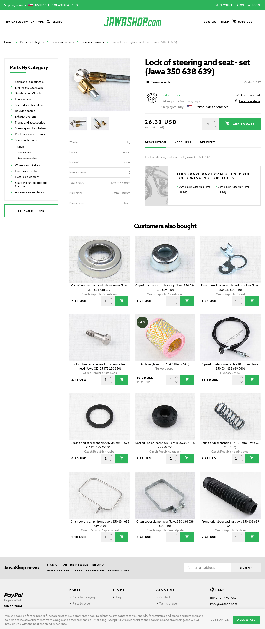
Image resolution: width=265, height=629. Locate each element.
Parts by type (81, 603)
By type (37, 22)
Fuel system (23, 99)
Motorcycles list (159, 82)
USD (77, 5)
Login (254, 5)
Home (8, 42)
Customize (220, 620)
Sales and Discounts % (29, 82)
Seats (20, 146)
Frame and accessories (30, 122)
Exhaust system (25, 117)
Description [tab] (155, 142)
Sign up (246, 567)
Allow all (246, 620)
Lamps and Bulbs (26, 171)
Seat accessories (93, 42)
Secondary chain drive (29, 105)
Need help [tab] (183, 142)
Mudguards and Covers (30, 134)
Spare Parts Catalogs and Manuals (31, 184)
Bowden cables (25, 111)
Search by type (31, 210)
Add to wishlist (250, 95)
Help (225, 22)
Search (55, 22)
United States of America (52, 5)
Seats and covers (63, 42)
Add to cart (243, 124)
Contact (211, 22)
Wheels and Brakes (27, 165)
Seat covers (24, 152)
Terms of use (168, 603)
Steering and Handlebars (31, 128)
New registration (230, 5)
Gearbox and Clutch (28, 93)
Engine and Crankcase (29, 87)
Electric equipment (27, 177)
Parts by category (84, 597)
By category (17, 22)
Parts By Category (32, 42)
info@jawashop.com (223, 604)
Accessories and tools (29, 192)
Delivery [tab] (207, 142)
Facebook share (249, 101)
